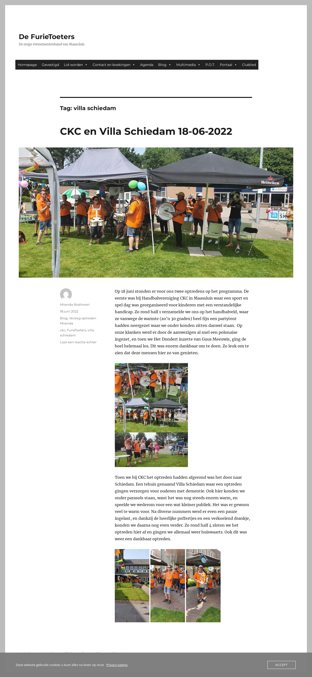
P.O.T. (210, 64)
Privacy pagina (116, 665)
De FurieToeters (47, 36)
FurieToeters (76, 330)
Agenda (146, 64)
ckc (62, 330)
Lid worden (76, 64)
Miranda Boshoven (75, 304)
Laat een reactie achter (78, 342)
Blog (164, 64)
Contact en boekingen (114, 64)
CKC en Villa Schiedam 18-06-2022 (146, 131)
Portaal (228, 64)
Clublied (249, 64)
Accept (281, 665)
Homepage (27, 64)
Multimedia (188, 64)
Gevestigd (50, 64)
